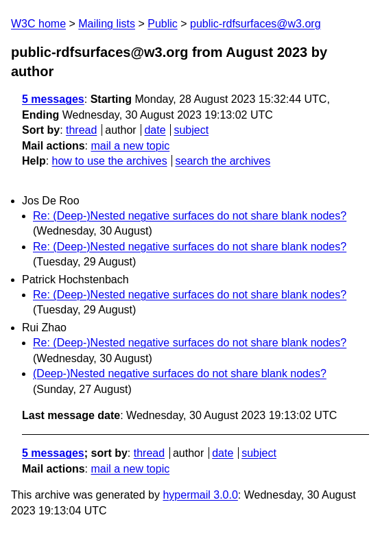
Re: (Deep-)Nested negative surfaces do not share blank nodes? (189, 216)
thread (81, 130)
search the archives (223, 161)
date (154, 130)
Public (162, 23)
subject (191, 130)
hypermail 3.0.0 (200, 495)
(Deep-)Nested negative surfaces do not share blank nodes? (179, 373)
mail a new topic (130, 146)
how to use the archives (109, 161)
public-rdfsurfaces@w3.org (255, 23)
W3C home (38, 23)
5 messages (53, 99)
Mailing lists (106, 23)
